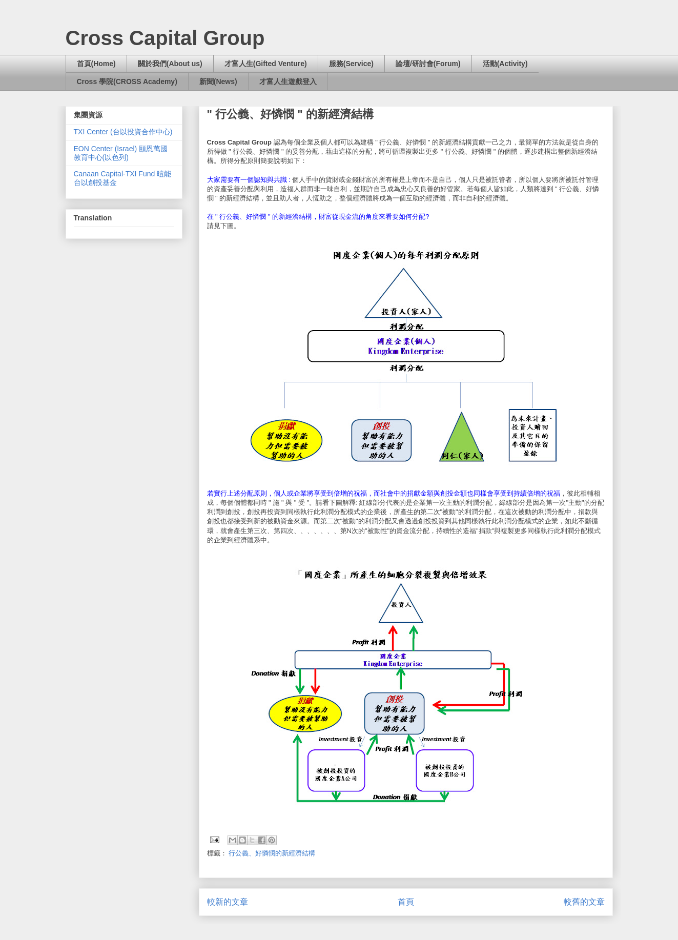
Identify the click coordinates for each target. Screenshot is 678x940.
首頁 (406, 901)
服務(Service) (351, 63)
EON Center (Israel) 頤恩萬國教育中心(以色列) (121, 153)
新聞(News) (218, 81)
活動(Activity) (505, 63)
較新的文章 (227, 901)
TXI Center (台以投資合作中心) (123, 132)
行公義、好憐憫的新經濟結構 (272, 853)
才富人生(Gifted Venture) (265, 63)
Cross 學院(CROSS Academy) (127, 81)
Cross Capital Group (165, 38)
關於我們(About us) (170, 63)
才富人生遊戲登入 (288, 81)
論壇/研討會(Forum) (428, 63)
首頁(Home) (96, 63)
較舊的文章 (584, 901)
